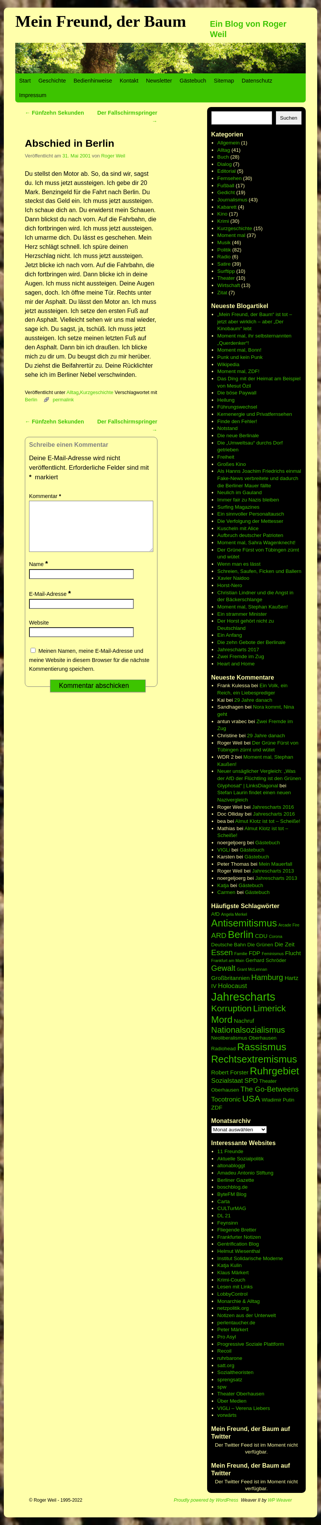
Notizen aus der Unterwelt (246, 1315)
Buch (223, 157)
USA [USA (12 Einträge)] (251, 1098)
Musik (224, 242)
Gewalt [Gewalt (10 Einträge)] (223, 968)
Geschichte (52, 81)
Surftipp (226, 271)
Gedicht (226, 192)
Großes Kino (231, 464)
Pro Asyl (226, 1337)
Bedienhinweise (92, 81)
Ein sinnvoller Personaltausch (250, 514)
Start (25, 81)
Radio (224, 257)
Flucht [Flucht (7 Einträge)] (293, 953)
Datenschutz (257, 81)
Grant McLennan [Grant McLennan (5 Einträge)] (252, 969)
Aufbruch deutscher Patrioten (250, 535)
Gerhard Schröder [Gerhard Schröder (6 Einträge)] (266, 960)
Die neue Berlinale (238, 435)
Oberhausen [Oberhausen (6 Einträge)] (263, 1038)
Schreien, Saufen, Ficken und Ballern (259, 571)
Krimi (223, 221)
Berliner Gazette (235, 1180)
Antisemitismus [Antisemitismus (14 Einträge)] (244, 923)
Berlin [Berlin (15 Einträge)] (240, 934)
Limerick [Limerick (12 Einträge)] (269, 1008)
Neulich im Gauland (239, 492)
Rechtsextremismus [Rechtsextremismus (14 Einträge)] (254, 1059)
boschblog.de (232, 1187)
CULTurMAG (231, 1208)
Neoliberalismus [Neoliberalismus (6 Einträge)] (229, 1038)
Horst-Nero (229, 585)
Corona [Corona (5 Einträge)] (275, 936)
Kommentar (46, 496)
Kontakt (129, 81)
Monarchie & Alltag (238, 1301)
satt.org (225, 1365)
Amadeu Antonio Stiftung (245, 1173)
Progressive (231, 1344)
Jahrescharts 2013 (273, 871)
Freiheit (225, 457)
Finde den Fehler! (237, 421)
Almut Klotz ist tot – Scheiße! (267, 821)
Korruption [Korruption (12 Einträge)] (231, 1008)
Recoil (224, 1351)
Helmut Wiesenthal (238, 1251)
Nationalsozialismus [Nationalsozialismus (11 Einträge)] (248, 1030)
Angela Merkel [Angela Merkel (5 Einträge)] (234, 914)
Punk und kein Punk (240, 357)
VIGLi (223, 850)
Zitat (222, 292)
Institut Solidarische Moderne (250, 1258)
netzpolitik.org (233, 1308)
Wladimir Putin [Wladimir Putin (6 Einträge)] (278, 1100)
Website (39, 632)
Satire (224, 264)
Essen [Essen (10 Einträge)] (222, 952)
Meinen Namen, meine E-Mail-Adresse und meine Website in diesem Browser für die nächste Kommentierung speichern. (89, 669)
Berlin (31, 399)
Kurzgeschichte (96, 392)
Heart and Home (236, 664)
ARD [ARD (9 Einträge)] (219, 935)
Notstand (227, 428)
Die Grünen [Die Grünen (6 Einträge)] (260, 944)
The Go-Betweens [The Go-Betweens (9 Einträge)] (269, 1089)
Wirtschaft (228, 285)
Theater (226, 278)
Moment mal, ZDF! (238, 371)
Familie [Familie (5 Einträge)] (240, 953)
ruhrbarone (229, 1358)
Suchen (288, 118)
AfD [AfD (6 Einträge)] (215, 914)
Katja (223, 885)
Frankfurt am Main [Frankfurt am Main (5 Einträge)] (227, 960)
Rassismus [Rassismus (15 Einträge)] (261, 1047)
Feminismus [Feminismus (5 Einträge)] (273, 953)
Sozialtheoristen (235, 1372)
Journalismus (232, 200)
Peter (224, 1329)
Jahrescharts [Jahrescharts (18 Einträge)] (243, 996)
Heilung (226, 400)
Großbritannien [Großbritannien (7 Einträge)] (230, 978)
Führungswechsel (237, 407)
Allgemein (228, 143)
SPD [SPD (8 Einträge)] (251, 1080)
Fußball (225, 185)
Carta (223, 1201)
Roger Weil (113, 156)
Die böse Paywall (236, 393)
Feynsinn (227, 1223)
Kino (222, 214)
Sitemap (224, 81)
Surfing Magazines (238, 507)
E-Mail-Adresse (50, 603)
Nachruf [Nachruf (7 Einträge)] (244, 1020)
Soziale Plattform (265, 1344)
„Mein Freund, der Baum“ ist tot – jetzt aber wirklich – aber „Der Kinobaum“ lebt (254, 321)
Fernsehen (229, 178)
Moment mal (231, 235)
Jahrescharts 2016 (273, 807)
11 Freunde (230, 1151)
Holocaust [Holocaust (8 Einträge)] (232, 986)
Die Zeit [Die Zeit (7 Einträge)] (285, 944)
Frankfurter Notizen (239, 1237)
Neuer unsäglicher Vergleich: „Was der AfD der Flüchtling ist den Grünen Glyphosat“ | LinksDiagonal (259, 778)
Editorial (226, 171)
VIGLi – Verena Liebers (243, 1408)
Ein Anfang (229, 635)
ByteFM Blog (231, 1194)
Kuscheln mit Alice (238, 528)
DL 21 (224, 1215)
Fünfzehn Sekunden (54, 113)
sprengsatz (229, 1379)
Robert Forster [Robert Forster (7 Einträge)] (230, 1072)
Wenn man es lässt (239, 564)
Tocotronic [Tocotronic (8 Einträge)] (226, 1099)
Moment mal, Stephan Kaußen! (252, 607)
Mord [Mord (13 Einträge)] (222, 1019)
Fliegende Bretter (236, 1230)
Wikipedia (228, 364)
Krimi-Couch (231, 1280)
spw (222, 1387)
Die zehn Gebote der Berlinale (251, 642)
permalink (63, 399)
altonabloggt (231, 1165)
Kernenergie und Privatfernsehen (254, 414)
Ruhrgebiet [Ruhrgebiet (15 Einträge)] (274, 1071)
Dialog (224, 164)
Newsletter (159, 81)
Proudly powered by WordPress (206, 1500)
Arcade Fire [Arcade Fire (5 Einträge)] (288, 925)
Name (39, 573)
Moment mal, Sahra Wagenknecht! (256, 542)
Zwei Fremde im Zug (240, 656)
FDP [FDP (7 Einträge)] (254, 953)
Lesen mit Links (235, 1287)
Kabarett (227, 207)
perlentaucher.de (236, 1322)
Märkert (239, 1329)
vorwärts (227, 1415)
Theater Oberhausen (240, 1394)
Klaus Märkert (233, 1272)
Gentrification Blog (238, 1244)
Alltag (72, 392)
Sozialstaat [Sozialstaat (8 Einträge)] (227, 1080)
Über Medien (231, 1401)
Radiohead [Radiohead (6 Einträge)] (223, 1048)
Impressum (32, 95)
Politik (224, 250)
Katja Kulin (229, 1265)
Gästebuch (193, 81)
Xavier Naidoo (233, 578)
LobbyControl (232, 1294)
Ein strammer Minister (242, 614)
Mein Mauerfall (275, 864)
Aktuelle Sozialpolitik (240, 1159)
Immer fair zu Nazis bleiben (248, 500)
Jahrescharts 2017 (238, 649)
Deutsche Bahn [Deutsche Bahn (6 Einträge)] (228, 944)
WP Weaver (280, 1500)
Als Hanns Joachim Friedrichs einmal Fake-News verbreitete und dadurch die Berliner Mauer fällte (259, 478)
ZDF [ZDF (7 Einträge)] (216, 1107)
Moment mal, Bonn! (239, 350)
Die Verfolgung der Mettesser (250, 521)
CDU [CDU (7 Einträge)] (261, 936)
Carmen (226, 892)
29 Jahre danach (253, 700)
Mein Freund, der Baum (100, 21)
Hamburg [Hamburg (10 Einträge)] (267, 977)
